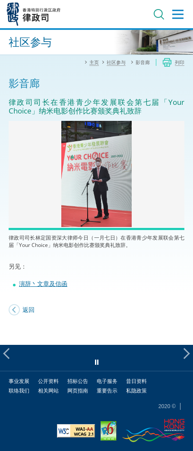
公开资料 (48, 381)
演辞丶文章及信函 (43, 283)
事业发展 (19, 381)
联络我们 (19, 390)
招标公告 (77, 381)
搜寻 (158, 14)
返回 (28, 309)
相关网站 (48, 390)
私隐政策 (136, 390)
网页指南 (77, 390)
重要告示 (107, 390)
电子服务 (107, 381)
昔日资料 (136, 381)
